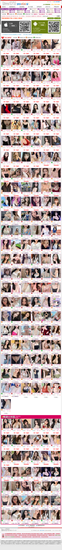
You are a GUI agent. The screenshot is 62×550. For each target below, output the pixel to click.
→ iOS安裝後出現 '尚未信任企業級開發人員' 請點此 (11, 34)
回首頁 (4, 6)
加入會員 (30, 6)
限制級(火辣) (12, 14)
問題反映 (56, 6)
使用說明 (39, 6)
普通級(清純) (28, 14)
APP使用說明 (50, 18)
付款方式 (47, 6)
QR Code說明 (57, 18)
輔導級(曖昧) (20, 14)
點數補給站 (12, 6)
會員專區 (22, 6)
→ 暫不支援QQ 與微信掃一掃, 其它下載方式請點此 (32, 34)
